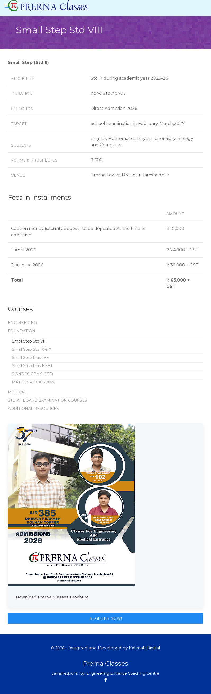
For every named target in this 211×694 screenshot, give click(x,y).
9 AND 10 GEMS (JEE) (32, 374)
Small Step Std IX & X (31, 349)
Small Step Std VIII (29, 341)
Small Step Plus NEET (32, 365)
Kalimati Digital (144, 647)
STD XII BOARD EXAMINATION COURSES (47, 400)
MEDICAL (17, 392)
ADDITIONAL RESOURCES (33, 408)
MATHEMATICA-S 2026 (33, 382)
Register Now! (105, 618)
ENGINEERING (22, 322)
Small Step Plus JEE (30, 357)
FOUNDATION (21, 331)
